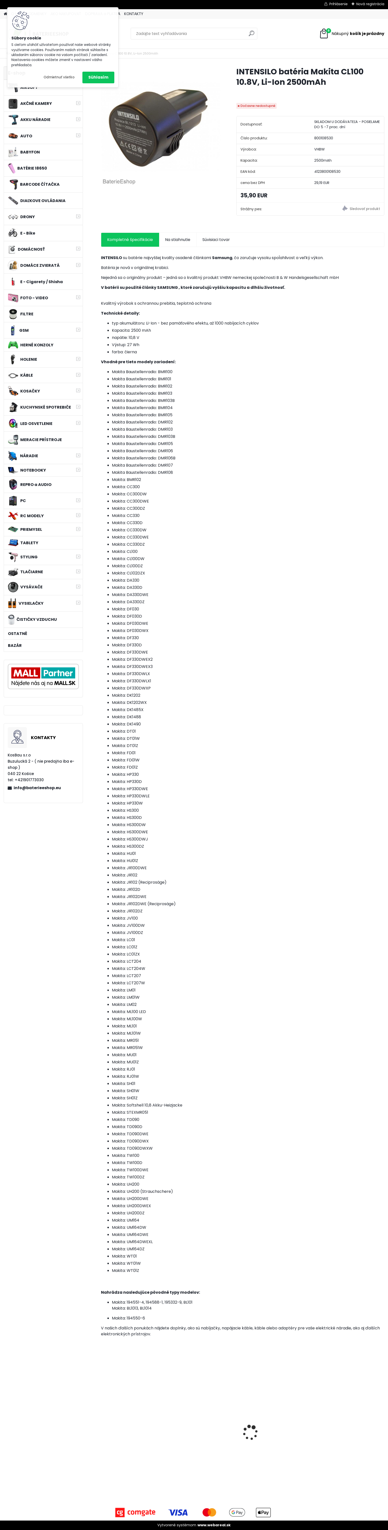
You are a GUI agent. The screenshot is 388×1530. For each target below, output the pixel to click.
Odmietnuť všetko (59, 77)
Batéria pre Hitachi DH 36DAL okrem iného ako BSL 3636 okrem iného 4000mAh (204, 1438)
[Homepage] (5, 14)
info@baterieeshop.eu (37, 788)
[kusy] (115, 1470)
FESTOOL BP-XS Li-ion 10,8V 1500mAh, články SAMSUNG (345, 1439)
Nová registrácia (370, 3)
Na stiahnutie (177, 239)
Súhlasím (98, 77)
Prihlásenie (338, 3)
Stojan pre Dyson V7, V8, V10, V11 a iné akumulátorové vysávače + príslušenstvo (135, 1438)
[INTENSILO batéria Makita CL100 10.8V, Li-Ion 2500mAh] (160, 126)
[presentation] (103, 1424)
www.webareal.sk (214, 1525)
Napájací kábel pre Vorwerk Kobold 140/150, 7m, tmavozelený (274, 1438)
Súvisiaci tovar (216, 239)
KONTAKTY (133, 13)
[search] (251, 35)
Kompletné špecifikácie (130, 239)
